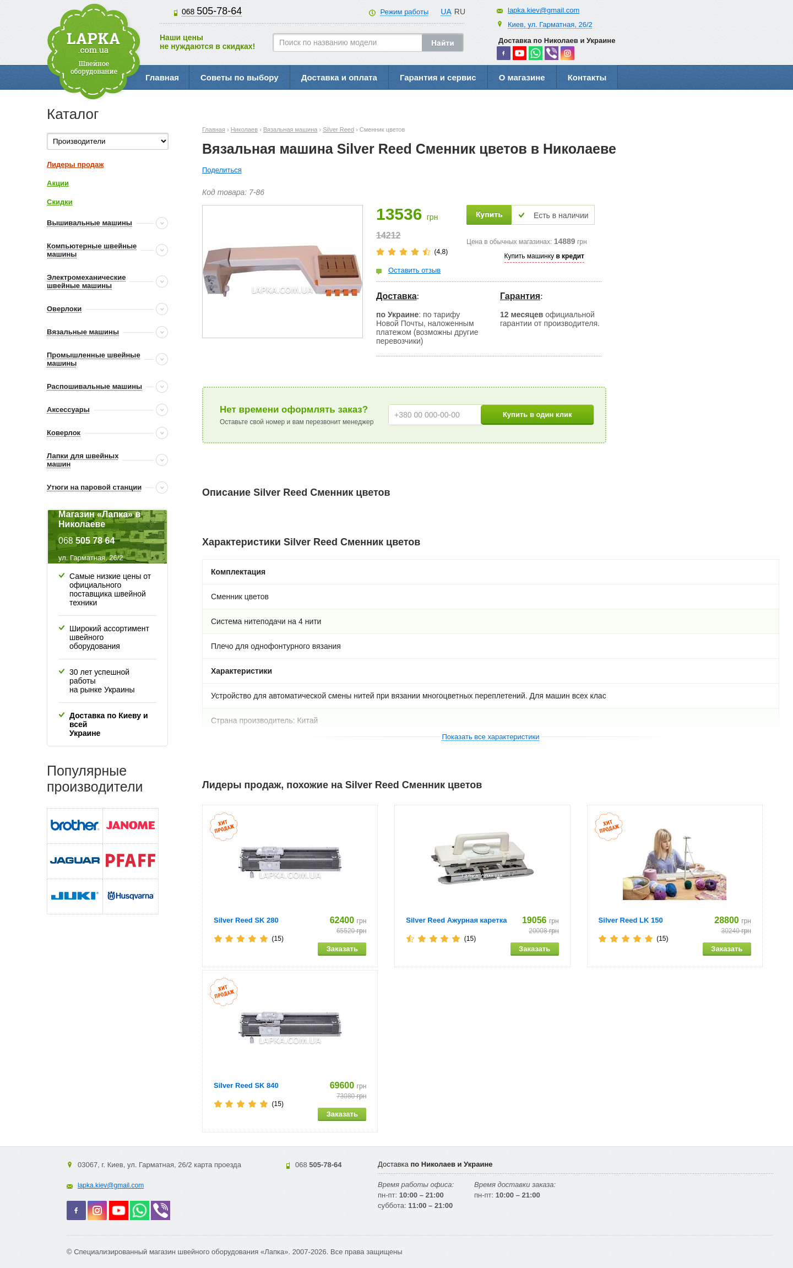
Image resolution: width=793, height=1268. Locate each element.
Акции (58, 183)
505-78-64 (212, 11)
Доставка (396, 296)
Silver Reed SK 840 (246, 1085)
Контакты (587, 77)
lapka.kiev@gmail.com (543, 10)
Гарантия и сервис (438, 77)
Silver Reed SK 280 (246, 920)
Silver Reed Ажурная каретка (456, 920)
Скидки (60, 202)
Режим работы (404, 12)
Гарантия (520, 296)
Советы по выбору (239, 77)
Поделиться (222, 170)
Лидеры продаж (75, 164)
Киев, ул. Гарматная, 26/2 (550, 24)
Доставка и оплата (339, 77)
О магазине (522, 77)
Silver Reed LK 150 (631, 920)
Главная (162, 77)
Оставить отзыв (414, 270)
